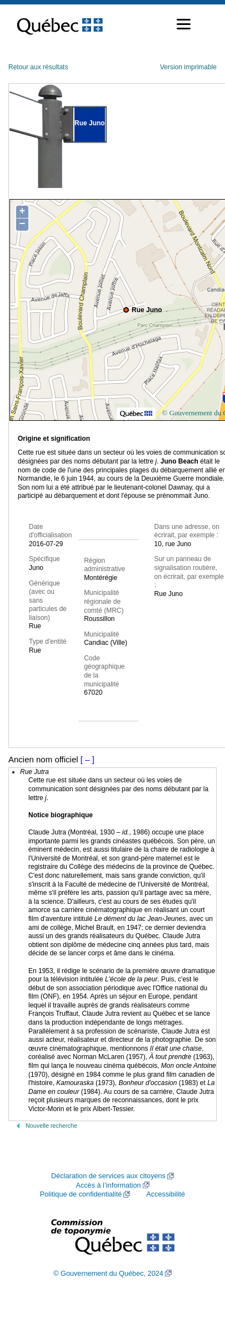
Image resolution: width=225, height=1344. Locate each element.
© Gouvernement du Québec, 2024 (108, 1273)
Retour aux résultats (38, 67)
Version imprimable (188, 67)
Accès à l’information (108, 1185)
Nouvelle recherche (51, 1125)
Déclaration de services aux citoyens (108, 1176)
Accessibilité (165, 1194)
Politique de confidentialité (81, 1194)
